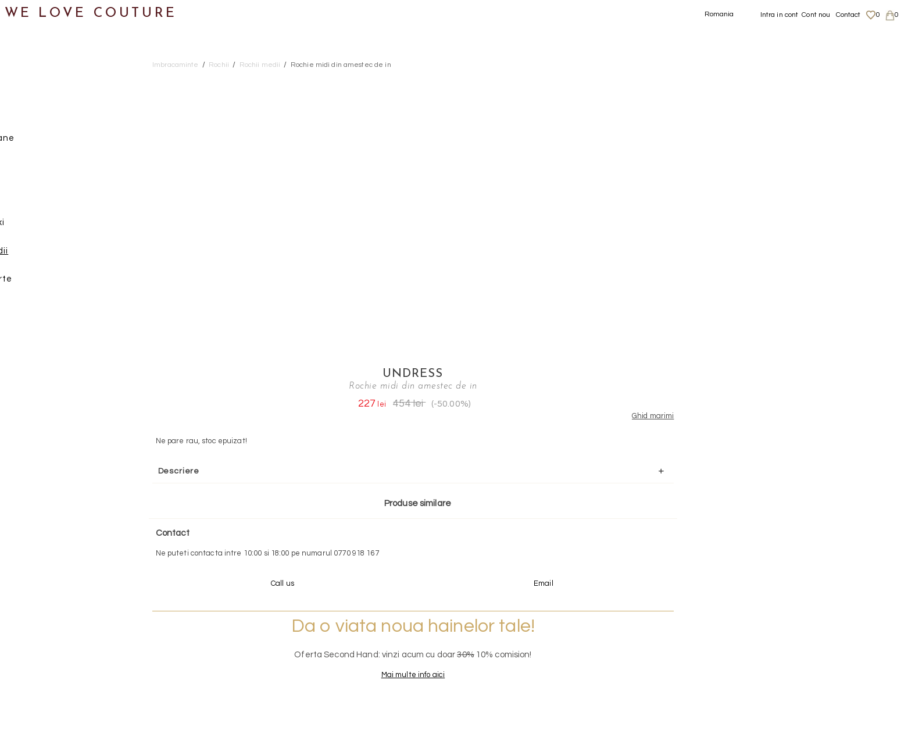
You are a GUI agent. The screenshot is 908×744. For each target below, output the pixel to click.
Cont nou (816, 15)
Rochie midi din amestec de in (341, 65)
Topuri (38, 339)
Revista (30, 565)
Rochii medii (63, 255)
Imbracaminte (44, 85)
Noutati (29, 57)
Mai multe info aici (749, 418)
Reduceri (33, 537)
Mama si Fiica (43, 508)
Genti (25, 395)
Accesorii (33, 424)
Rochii (38, 198)
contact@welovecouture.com (781, 537)
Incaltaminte (41, 368)
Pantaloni (45, 170)
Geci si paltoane (60, 142)
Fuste (36, 113)
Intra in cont (779, 15)
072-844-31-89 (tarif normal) (526, 537)
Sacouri (41, 311)
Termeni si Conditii (778, 671)
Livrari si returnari (778, 637)
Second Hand (43, 452)
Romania (719, 14)
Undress (750, 80)
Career (758, 683)
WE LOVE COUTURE (91, 13)
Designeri (34, 480)
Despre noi (765, 626)
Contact (848, 15)
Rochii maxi (61, 226)
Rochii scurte (65, 283)
